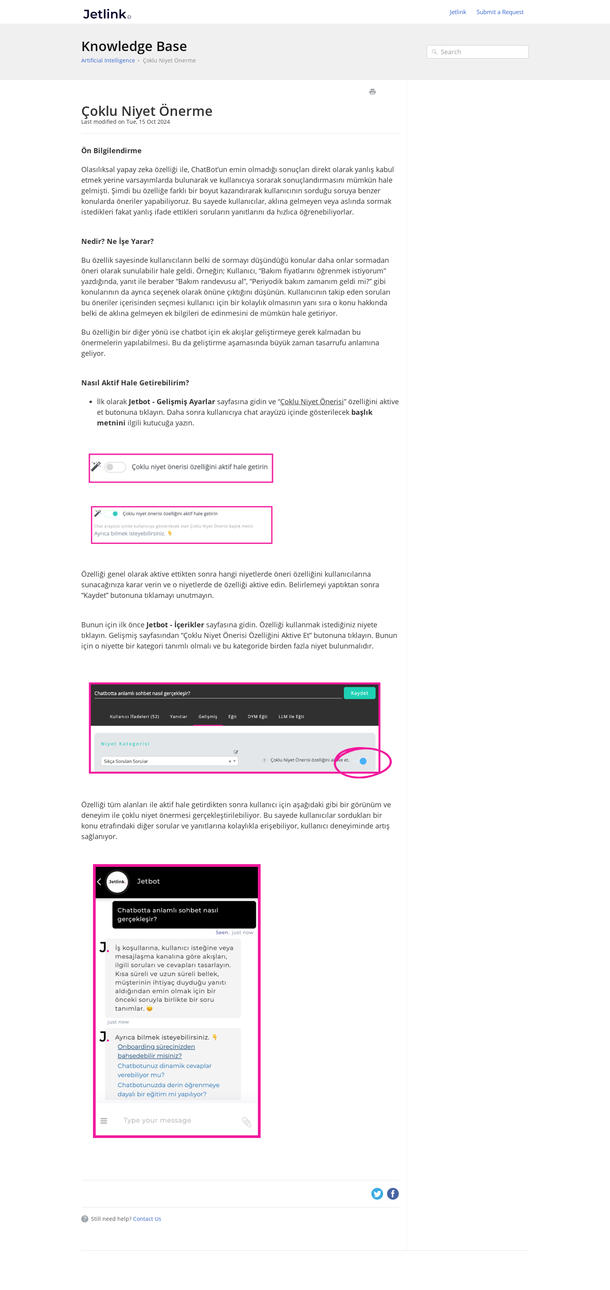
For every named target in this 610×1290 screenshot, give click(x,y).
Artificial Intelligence (108, 60)
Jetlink (458, 12)
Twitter (377, 1194)
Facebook (393, 1194)
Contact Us (147, 1218)
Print (372, 92)
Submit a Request (500, 12)
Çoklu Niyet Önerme (169, 60)
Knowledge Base (134, 46)
